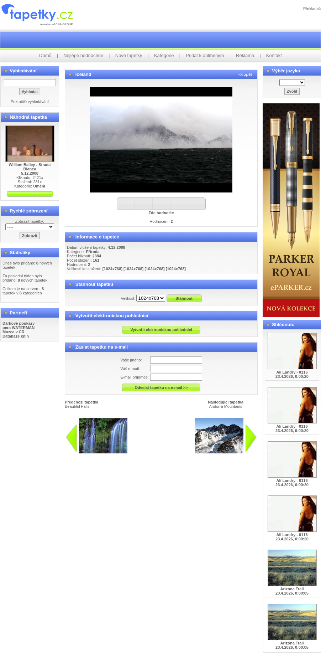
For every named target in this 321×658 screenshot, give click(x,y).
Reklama (245, 55)
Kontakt (274, 55)
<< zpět (245, 74)
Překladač (312, 8)
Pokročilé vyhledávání (30, 101)
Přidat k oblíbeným (205, 55)
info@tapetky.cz (198, 456)
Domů (45, 55)
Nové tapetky (128, 55)
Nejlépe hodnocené (83, 55)
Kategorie (164, 55)
